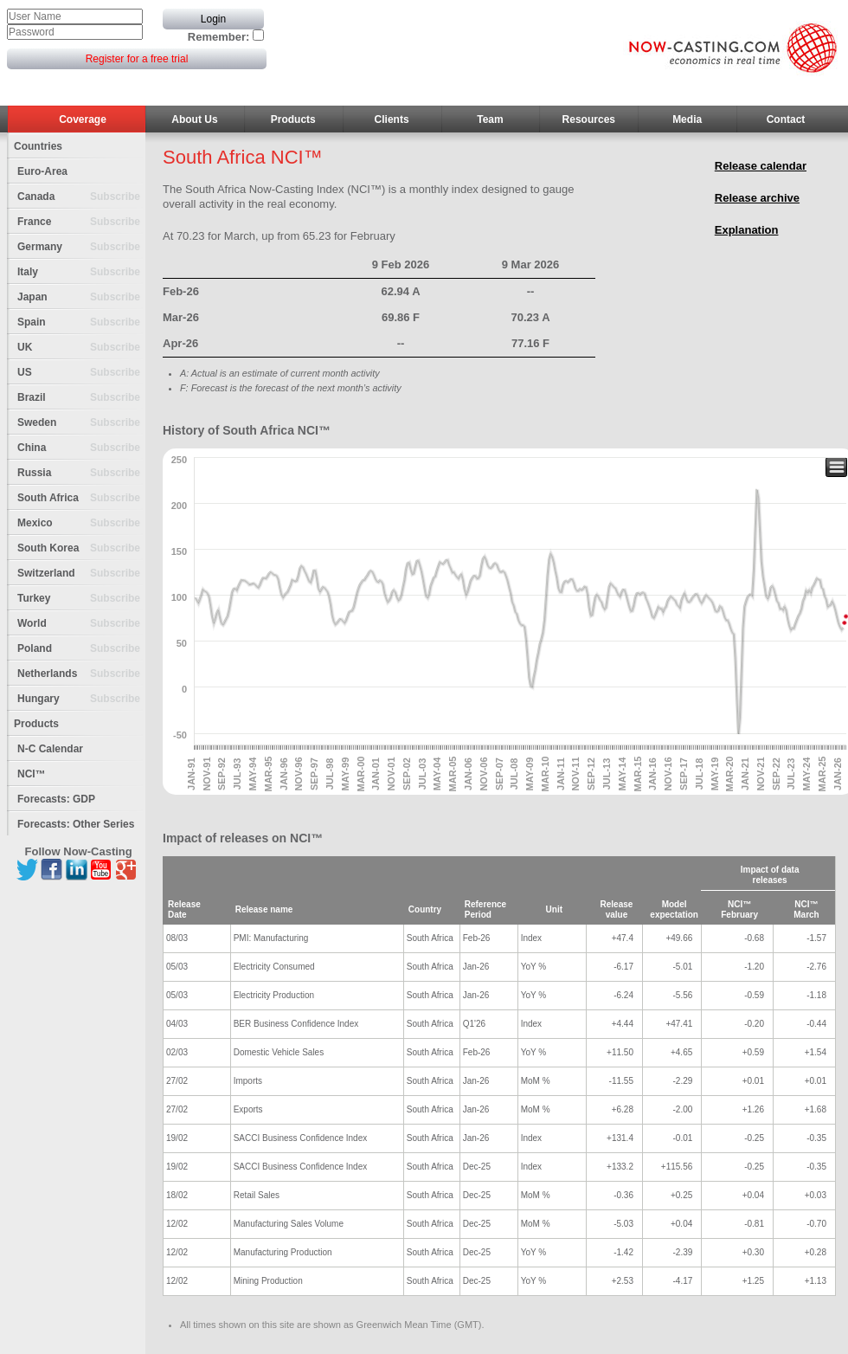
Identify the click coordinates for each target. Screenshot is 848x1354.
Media (687, 119)
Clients (392, 119)
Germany (81, 247)
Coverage (82, 119)
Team (490, 119)
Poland (81, 649)
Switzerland (81, 573)
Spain (81, 322)
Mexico (81, 523)
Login (213, 19)
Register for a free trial (137, 59)
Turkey (81, 598)
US (81, 372)
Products (293, 119)
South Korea (81, 548)
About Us (194, 119)
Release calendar (760, 165)
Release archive (757, 197)
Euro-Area (42, 171)
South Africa (81, 498)
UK (81, 347)
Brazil (81, 397)
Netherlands (81, 674)
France (81, 222)
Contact (786, 119)
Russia (81, 473)
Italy (81, 272)
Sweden (81, 423)
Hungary (81, 699)
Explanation (747, 229)
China (81, 448)
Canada (81, 197)
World (81, 623)
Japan (81, 297)
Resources (588, 119)
